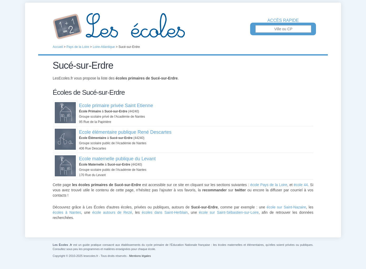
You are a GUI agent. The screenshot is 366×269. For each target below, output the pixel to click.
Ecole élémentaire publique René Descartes (125, 132)
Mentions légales (140, 255)
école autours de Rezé (112, 212)
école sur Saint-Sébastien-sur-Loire (229, 212)
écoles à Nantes (67, 212)
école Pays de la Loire (268, 185)
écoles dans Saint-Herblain (165, 212)
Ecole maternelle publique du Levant (117, 158)
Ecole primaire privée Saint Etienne (116, 105)
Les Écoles (183, 26)
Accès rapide (283, 20)
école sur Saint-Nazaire (286, 207)
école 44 (301, 185)
